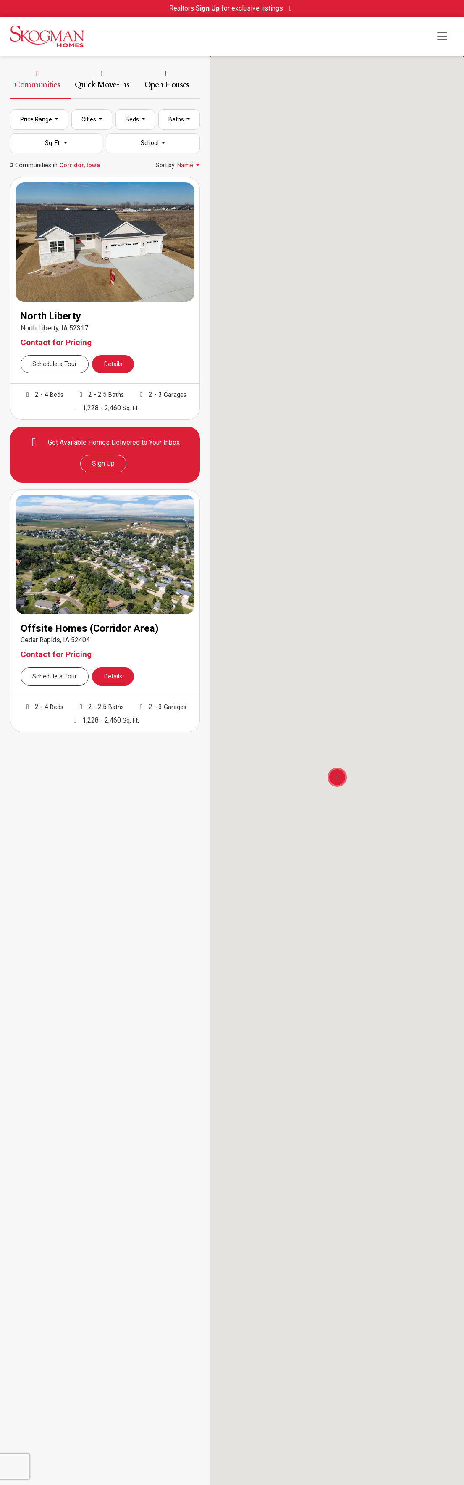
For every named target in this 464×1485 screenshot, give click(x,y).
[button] (337, 777)
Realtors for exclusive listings (232, 8)
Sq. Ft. (53, 143)
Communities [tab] (37, 80)
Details (113, 364)
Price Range (36, 119)
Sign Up (103, 463)
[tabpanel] (105, 420)
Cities (89, 119)
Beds (133, 119)
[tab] (105, 84)
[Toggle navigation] (442, 36)
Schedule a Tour (54, 364)
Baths (176, 119)
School (150, 143)
